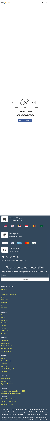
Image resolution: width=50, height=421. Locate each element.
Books (3, 317)
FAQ (2, 297)
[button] (46, 2)
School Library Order (8, 399)
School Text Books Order (9, 401)
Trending (4, 363)
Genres (3, 328)
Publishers (4, 323)
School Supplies (6, 346)
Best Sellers (5, 366)
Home (3, 315)
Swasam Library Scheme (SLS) (11, 394)
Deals (3, 358)
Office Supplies (6, 351)
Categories (4, 320)
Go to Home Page (25, 120)
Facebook (4, 300)
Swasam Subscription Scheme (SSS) (13, 391)
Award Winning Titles (8, 369)
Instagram (4, 302)
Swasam (4, 371)
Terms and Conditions (8, 294)
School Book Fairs (7, 404)
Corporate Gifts (6, 381)
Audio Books (5, 331)
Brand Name (5, 343)
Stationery (4, 340)
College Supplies (6, 348)
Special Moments (7, 384)
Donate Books (5, 378)
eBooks (3, 333)
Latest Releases (6, 361)
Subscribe (25, 279)
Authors (3, 325)
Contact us (4, 292)
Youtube (4, 308)
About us (4, 289)
